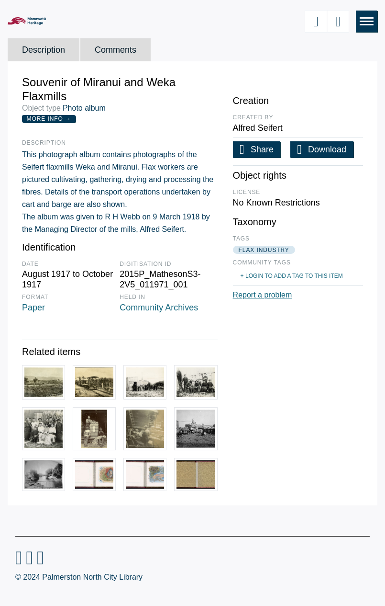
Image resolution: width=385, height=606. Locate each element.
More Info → (49, 118)
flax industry (264, 250)
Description (43, 50)
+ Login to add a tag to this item (292, 276)
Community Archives (159, 307)
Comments (115, 50)
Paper (33, 307)
